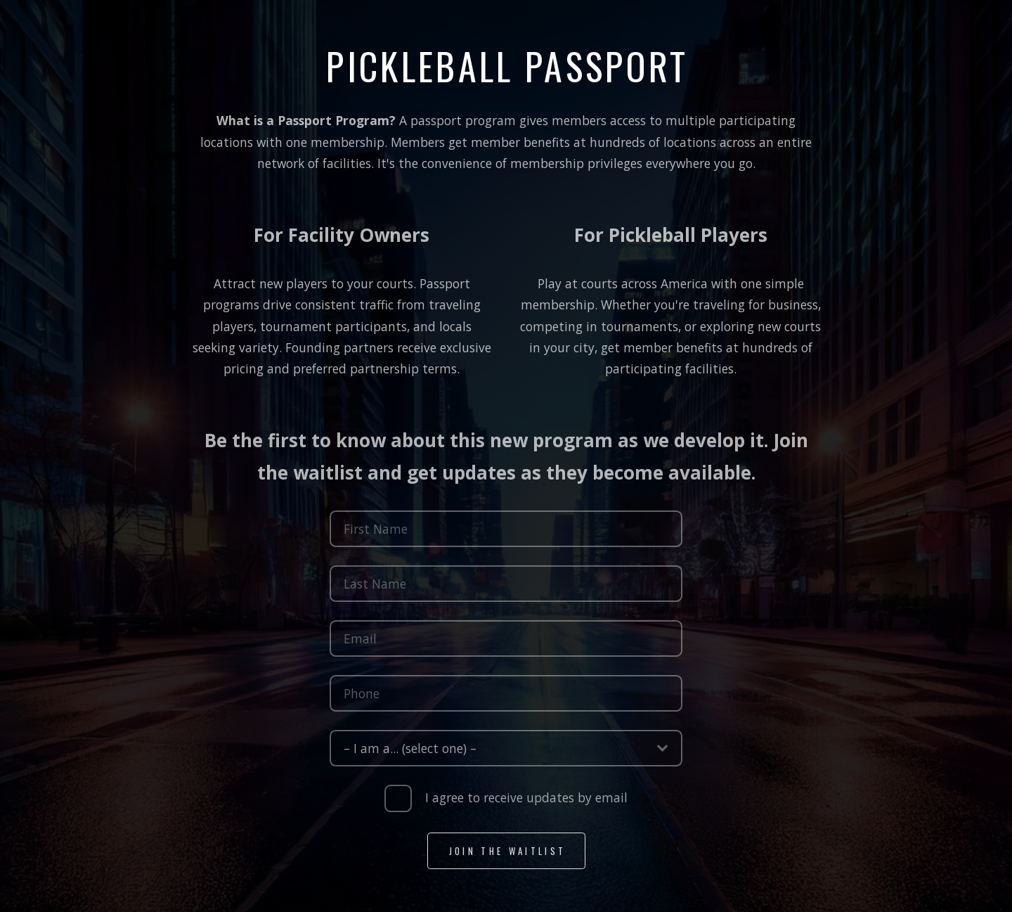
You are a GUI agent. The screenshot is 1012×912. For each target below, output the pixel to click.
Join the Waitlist (507, 853)
